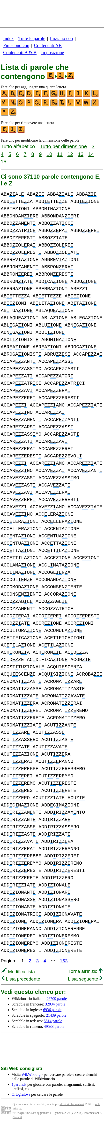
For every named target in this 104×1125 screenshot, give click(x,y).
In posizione (52, 52)
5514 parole (53, 1021)
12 (70, 154)
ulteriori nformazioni (71, 1104)
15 (3, 161)
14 (91, 154)
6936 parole (52, 1010)
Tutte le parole (31, 38)
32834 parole (55, 1004)
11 (60, 154)
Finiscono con (16, 45)
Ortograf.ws (21, 1094)
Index (8, 38)
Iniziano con (61, 38)
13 (80, 154)
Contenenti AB (48, 45)
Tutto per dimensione (63, 146)
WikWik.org (31, 1074)
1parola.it (19, 1084)
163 (64, 960)
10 (49, 154)
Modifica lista (18, 971)
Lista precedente (20, 978)
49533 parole (54, 1026)
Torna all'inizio (85, 971)
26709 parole (56, 999)
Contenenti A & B (20, 52)
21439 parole (56, 1015)
